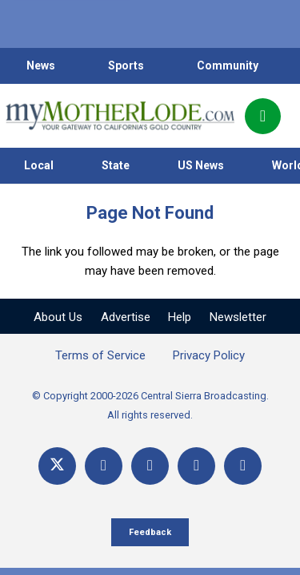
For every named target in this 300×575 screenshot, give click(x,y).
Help (179, 317)
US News (201, 165)
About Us (58, 317)
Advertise (125, 317)
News (40, 65)
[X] (57, 466)
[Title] (243, 466)
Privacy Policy (209, 355)
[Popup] (263, 116)
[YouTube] (150, 466)
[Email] (196, 466)
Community (227, 65)
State (116, 165)
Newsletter (238, 317)
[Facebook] (103, 466)
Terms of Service (100, 355)
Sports (126, 65)
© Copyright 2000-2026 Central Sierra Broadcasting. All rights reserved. (150, 405)
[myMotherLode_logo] (119, 116)
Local (39, 165)
